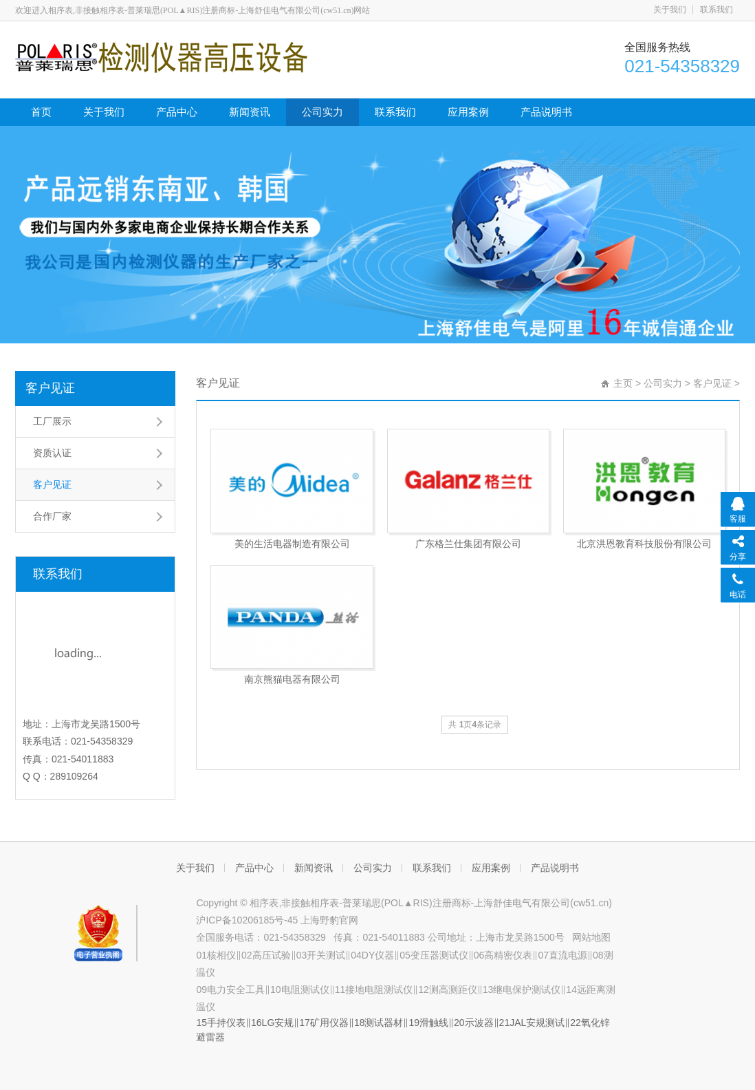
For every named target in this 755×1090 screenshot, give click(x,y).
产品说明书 (546, 112)
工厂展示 (52, 421)
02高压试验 (266, 955)
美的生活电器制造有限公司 (292, 543)
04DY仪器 (372, 955)
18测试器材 (379, 1022)
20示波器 (474, 1022)
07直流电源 (562, 955)
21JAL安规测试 (532, 1022)
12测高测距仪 (447, 989)
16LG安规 (272, 1022)
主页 (623, 383)
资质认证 (52, 452)
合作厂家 (52, 516)
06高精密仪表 (503, 955)
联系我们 (716, 9)
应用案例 (468, 112)
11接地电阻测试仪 (374, 989)
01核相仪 (216, 955)
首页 (41, 112)
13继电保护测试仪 (522, 989)
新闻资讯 (249, 112)
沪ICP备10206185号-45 (248, 920)
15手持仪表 (220, 1022)
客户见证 (50, 388)
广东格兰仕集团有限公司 (468, 543)
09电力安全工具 (230, 989)
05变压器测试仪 (434, 955)
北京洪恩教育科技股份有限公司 (644, 543)
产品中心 (176, 112)
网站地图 (591, 937)
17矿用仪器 (324, 1022)
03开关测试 (321, 955)
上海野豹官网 (329, 920)
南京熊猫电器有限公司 (292, 679)
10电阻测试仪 (299, 989)
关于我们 (669, 9)
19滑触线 (428, 1022)
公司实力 (322, 112)
